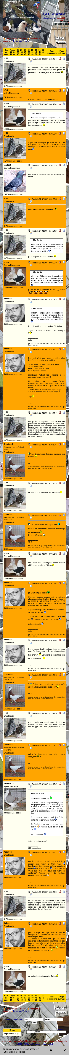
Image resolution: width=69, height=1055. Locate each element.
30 (36, 50)
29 (32, 50)
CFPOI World (11, 39)
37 (25, 52)
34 (14, 52)
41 (40, 52)
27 (25, 50)
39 (33, 52)
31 (39, 50)
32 (43, 50)
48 (29, 54)
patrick (62, 20)
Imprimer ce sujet (11, 1034)
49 (33, 54)
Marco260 (61, 18)
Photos (23, 39)
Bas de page (6, 52)
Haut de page (6, 998)
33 (11, 52)
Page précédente (52, 52)
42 (43, 52)
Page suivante (61, 52)
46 (22, 54)
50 (36, 54)
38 (29, 52)
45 (18, 54)
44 (14, 54)
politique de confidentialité (55, 1041)
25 (18, 50)
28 (29, 50)
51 (40, 54)
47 (25, 54)
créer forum (7, 1041)
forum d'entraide (21, 1041)
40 (36, 52)
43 (11, 54)
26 (21, 50)
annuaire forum (36, 1041)
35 (18, 52)
